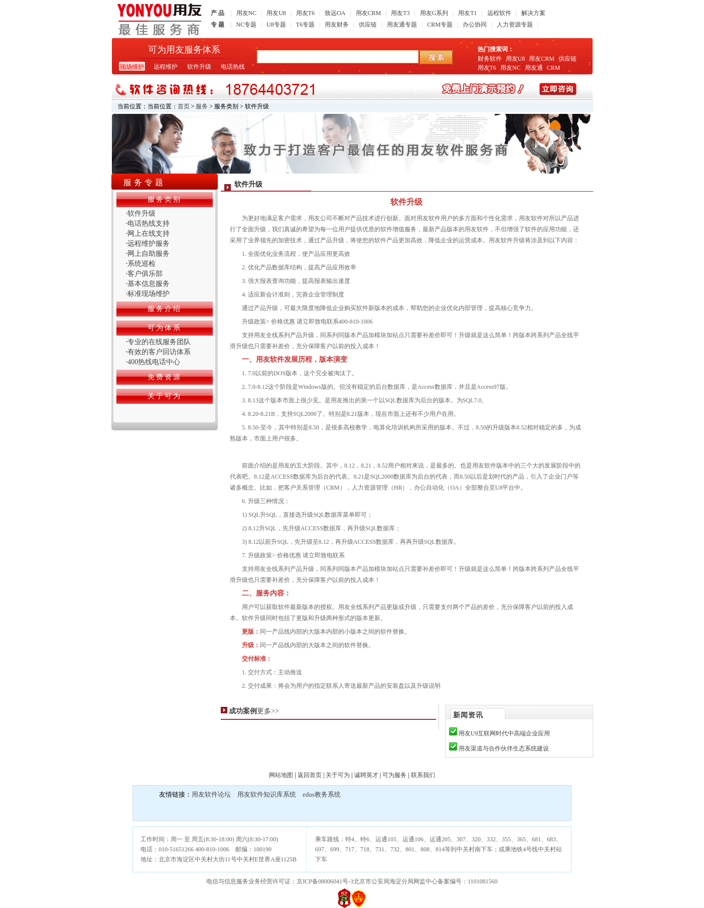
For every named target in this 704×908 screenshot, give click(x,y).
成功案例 (243, 711)
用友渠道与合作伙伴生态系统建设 (504, 748)
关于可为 (338, 775)
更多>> (268, 711)
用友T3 (400, 13)
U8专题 (276, 24)
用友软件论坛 (211, 794)
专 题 (217, 24)
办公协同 (475, 24)
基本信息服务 (148, 283)
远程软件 (499, 13)
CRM (553, 67)
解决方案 (533, 13)
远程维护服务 (148, 243)
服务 (202, 106)
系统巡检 (141, 263)
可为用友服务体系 (184, 50)
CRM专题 (440, 24)
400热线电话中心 (153, 362)
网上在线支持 (148, 233)
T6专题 (305, 24)
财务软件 (490, 58)
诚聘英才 (366, 775)
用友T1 (467, 13)
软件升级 (199, 66)
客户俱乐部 (145, 273)
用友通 (534, 67)
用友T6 (305, 13)
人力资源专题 (515, 24)
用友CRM (368, 13)
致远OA (335, 13)
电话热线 (233, 66)
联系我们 (423, 775)
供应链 (368, 24)
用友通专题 (402, 24)
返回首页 (310, 775)
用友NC (246, 13)
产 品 (217, 13)
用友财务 (337, 24)
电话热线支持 (148, 223)
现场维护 (132, 66)
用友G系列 (434, 13)
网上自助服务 (148, 253)
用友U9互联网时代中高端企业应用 (504, 733)
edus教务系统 (322, 794)
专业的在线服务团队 (159, 342)
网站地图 (281, 775)
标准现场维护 (148, 293)
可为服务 (394, 775)
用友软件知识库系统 (266, 794)
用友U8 (276, 13)
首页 (184, 106)
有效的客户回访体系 (159, 352)
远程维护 (166, 66)
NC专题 (246, 24)
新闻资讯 (468, 715)
